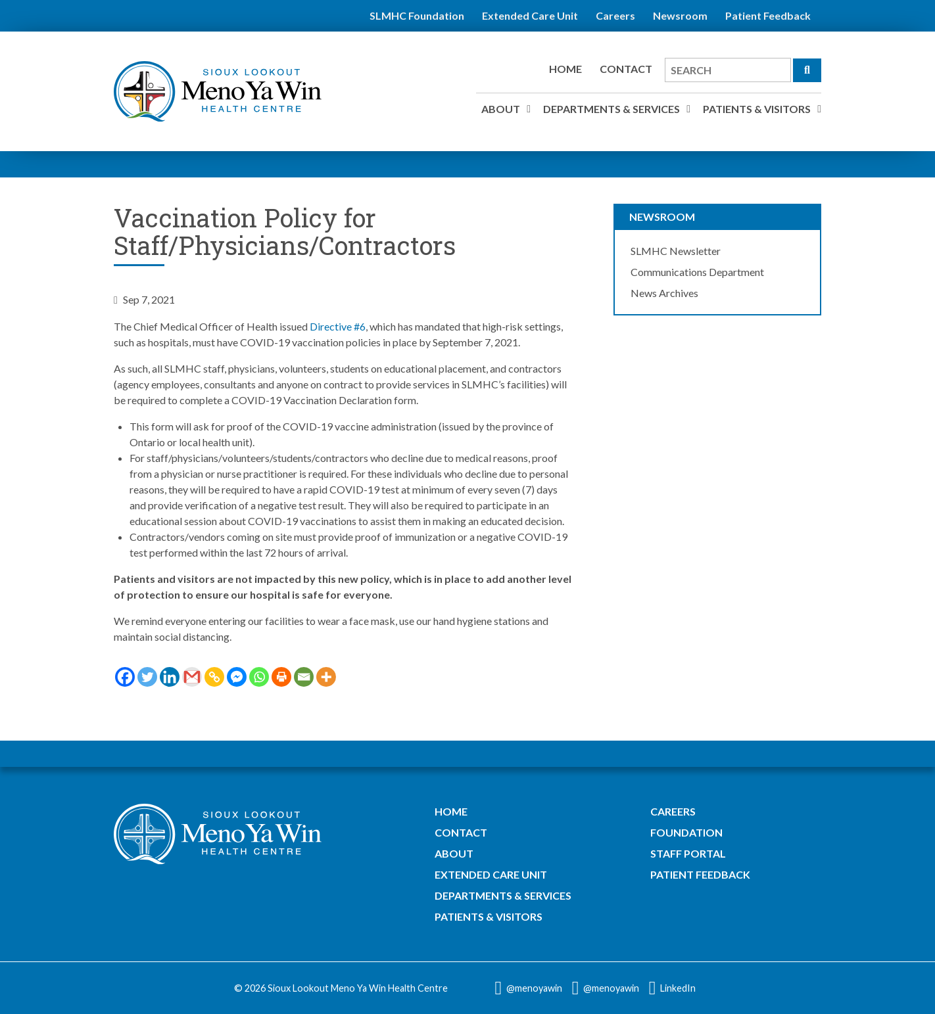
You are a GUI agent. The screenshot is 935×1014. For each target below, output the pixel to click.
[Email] (304, 677)
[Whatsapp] (259, 677)
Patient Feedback (768, 15)
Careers (615, 15)
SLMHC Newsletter (676, 250)
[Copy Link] (214, 677)
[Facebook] (125, 677)
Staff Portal (688, 853)
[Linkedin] (170, 677)
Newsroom (680, 15)
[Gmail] (192, 677)
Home (565, 68)
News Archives (664, 293)
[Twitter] (147, 677)
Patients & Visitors (757, 109)
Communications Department (697, 271)
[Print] (281, 677)
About (500, 109)
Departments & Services (611, 109)
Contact (626, 68)
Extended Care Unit (530, 15)
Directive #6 (338, 326)
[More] (326, 677)
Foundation (686, 832)
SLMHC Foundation (417, 15)
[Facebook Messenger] (237, 677)
